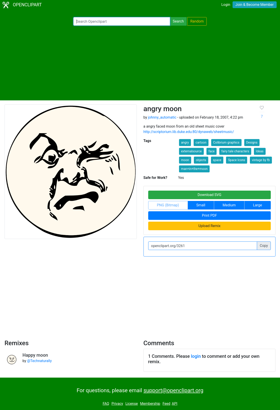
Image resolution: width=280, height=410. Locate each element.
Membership (150, 403)
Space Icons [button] (236, 160)
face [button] (211, 151)
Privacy (117, 403)
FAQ (106, 403)
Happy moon (35, 355)
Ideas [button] (260, 151)
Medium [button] (229, 205)
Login (225, 4)
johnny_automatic (162, 117)
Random (197, 21)
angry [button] (185, 142)
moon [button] (185, 160)
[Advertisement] (140, 63)
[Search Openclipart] (121, 21)
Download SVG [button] (209, 195)
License (131, 403)
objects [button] (201, 160)
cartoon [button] (201, 142)
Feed (166, 403)
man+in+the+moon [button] (194, 169)
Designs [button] (252, 142)
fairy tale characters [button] (235, 151)
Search (178, 21)
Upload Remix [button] (209, 226)
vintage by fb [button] (261, 160)
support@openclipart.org (173, 390)
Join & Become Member (254, 4)
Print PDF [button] (209, 215)
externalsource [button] (191, 151)
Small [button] (200, 205)
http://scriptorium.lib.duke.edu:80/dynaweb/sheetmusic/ (188, 132)
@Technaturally (39, 361)
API (174, 403)
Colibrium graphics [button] (226, 142)
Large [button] (257, 205)
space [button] (217, 160)
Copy (264, 245)
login (196, 356)
